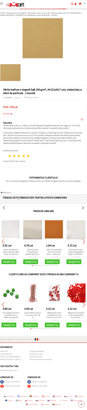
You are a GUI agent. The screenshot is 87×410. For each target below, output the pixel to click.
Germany (34, 396)
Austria (46, 396)
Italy (19, 400)
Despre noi (4, 351)
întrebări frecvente (36, 354)
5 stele (28, 156)
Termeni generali (6, 354)
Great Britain (76, 400)
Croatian (57, 396)
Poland (29, 400)
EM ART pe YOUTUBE (10, 386)
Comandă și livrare (36, 357)
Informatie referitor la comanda (41, 359)
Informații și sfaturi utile (8, 370)
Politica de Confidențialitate (10, 357)
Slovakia (40, 400)
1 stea (10, 156)
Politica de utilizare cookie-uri (10, 359)
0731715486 (61, 9)
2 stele (14, 156)
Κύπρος (63, 400)
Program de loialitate (37, 351)
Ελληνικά (21, 396)
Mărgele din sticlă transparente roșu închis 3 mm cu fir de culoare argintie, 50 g (54, 315)
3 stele (19, 156)
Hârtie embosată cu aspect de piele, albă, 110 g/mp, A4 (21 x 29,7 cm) (11, 252)
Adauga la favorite (31, 97)
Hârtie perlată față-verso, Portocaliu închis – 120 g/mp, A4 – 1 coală (54, 252)
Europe (9, 400)
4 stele (23, 156)
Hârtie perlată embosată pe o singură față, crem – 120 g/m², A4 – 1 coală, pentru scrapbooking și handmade (32, 252)
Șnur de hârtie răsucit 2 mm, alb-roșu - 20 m (32, 315)
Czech (68, 396)
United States (32, 404)
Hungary (79, 396)
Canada (45, 404)
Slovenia (51, 400)
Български (9, 396)
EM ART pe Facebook (9, 382)
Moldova (56, 404)
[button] (30, 265)
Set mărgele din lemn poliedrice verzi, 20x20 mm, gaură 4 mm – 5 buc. (11, 315)
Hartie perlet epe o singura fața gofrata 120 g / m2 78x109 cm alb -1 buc (76, 252)
